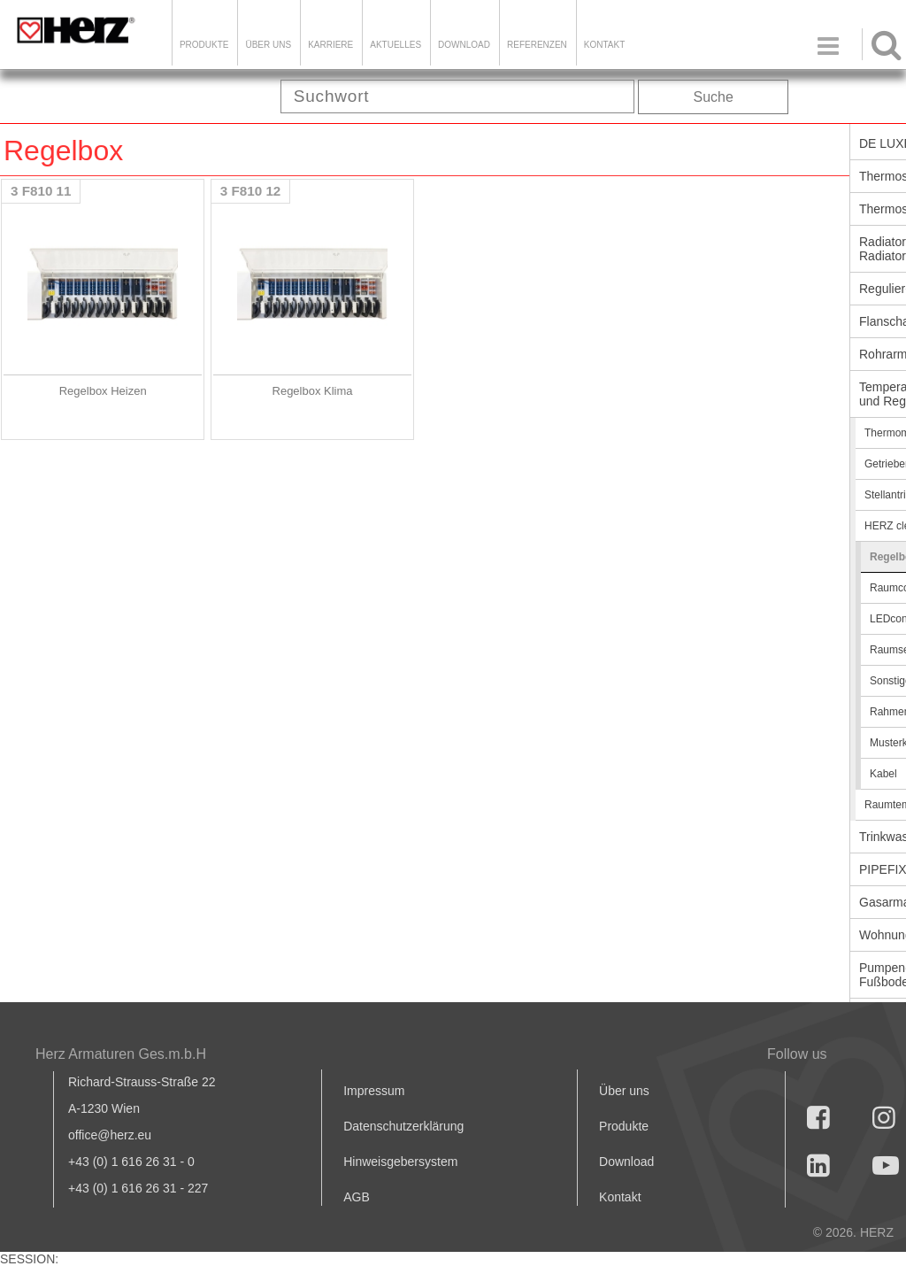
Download (626, 1161)
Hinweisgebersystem (400, 1161)
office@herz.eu (109, 1135)
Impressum (373, 1091)
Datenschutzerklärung (403, 1126)
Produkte (204, 45)
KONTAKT (604, 45)
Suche (713, 96)
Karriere (330, 45)
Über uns (624, 1091)
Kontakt (620, 1197)
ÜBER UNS (268, 45)
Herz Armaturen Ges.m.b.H (120, 1053)
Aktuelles (395, 45)
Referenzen (537, 45)
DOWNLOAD (464, 45)
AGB (356, 1197)
